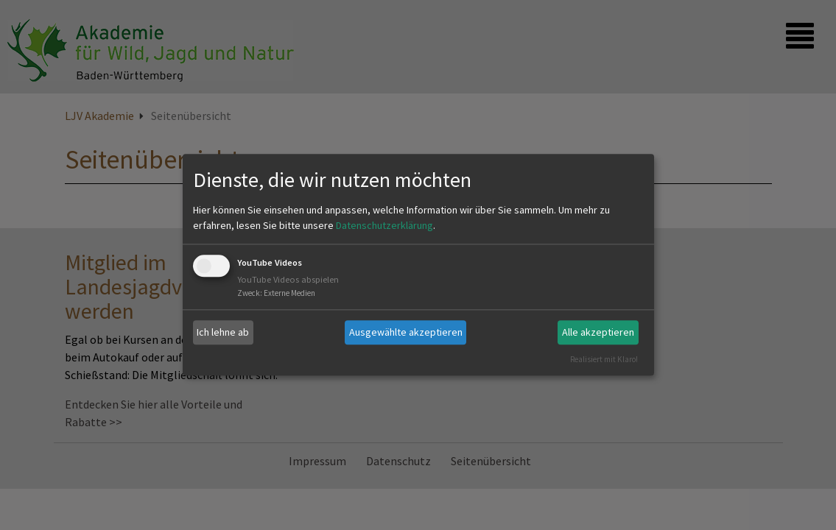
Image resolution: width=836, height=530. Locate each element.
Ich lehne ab (223, 332)
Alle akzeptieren (598, 332)
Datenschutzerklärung (384, 225)
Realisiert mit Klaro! (604, 359)
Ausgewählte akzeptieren (406, 332)
